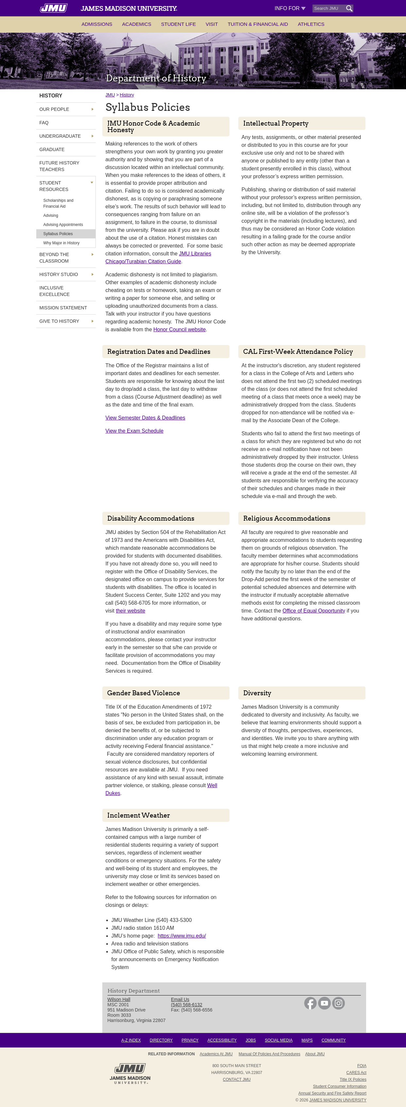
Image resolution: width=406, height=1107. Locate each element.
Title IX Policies (353, 1079)
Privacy (190, 1040)
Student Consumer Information (339, 1086)
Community (334, 1040)
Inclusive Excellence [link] (55, 291)
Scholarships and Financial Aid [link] (58, 203)
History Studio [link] (59, 274)
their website (130, 611)
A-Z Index (131, 1040)
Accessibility (222, 1040)
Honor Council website (179, 329)
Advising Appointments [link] (63, 224)
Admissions (96, 24)
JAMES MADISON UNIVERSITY (337, 1100)
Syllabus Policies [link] (58, 234)
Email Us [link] (180, 999)
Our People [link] (54, 109)
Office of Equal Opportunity (313, 611)
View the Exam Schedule (135, 431)
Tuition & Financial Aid (258, 24)
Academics (136, 24)
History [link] (51, 95)
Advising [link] (50, 215)
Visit (212, 24)
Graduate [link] (52, 149)
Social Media (279, 1040)
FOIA (361, 1066)
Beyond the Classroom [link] (54, 258)
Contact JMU (237, 1079)
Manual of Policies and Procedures (269, 1054)
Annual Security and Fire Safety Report (332, 1093)
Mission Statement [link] (63, 307)
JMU (110, 94)
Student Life (178, 24)
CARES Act (356, 1072)
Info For (290, 8)
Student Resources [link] (54, 186)
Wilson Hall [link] (119, 999)
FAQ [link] (44, 122)
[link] (310, 1008)
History (127, 94)
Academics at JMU (216, 1054)
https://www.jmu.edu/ (182, 936)
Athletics (311, 24)
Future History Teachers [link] (59, 166)
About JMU (315, 1054)
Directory (161, 1040)
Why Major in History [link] (61, 243)
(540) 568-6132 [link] (186, 1004)
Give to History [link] (59, 321)
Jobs (250, 1040)
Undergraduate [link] (60, 136)
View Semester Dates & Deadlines (145, 418)
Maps (307, 1040)
